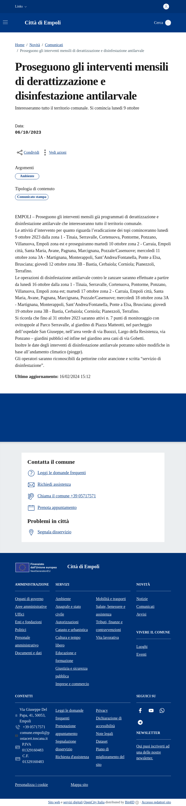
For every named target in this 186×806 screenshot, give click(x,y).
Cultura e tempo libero (67, 641)
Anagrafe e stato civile (68, 610)
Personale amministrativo (27, 641)
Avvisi (141, 614)
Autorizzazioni (66, 622)
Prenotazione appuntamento (66, 730)
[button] (21, 6)
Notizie (142, 599)
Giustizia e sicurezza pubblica (71, 672)
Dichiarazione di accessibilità (109, 722)
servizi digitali (73, 802)
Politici (20, 630)
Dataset (102, 741)
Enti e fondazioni (28, 622)
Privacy (102, 710)
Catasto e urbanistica (71, 630)
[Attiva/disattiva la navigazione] (5, 22)
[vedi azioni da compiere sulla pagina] (53, 152)
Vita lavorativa (107, 637)
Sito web (54, 802)
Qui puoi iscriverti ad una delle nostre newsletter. (152, 752)
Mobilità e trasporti (111, 599)
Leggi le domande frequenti (69, 714)
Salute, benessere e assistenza (110, 610)
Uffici (19, 614)
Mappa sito (79, 785)
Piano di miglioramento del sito (110, 757)
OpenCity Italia (94, 802)
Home (19, 45)
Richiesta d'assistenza (72, 757)
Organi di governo (29, 599)
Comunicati (51, 45)
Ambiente (63, 599)
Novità (32, 45)
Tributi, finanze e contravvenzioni (109, 626)
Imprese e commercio (72, 684)
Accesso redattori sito (156, 802)
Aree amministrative (31, 606)
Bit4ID (129, 802)
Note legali (104, 734)
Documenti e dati (28, 653)
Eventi (141, 654)
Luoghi (141, 647)
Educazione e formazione (65, 657)
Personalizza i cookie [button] (31, 785)
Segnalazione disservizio (65, 745)
